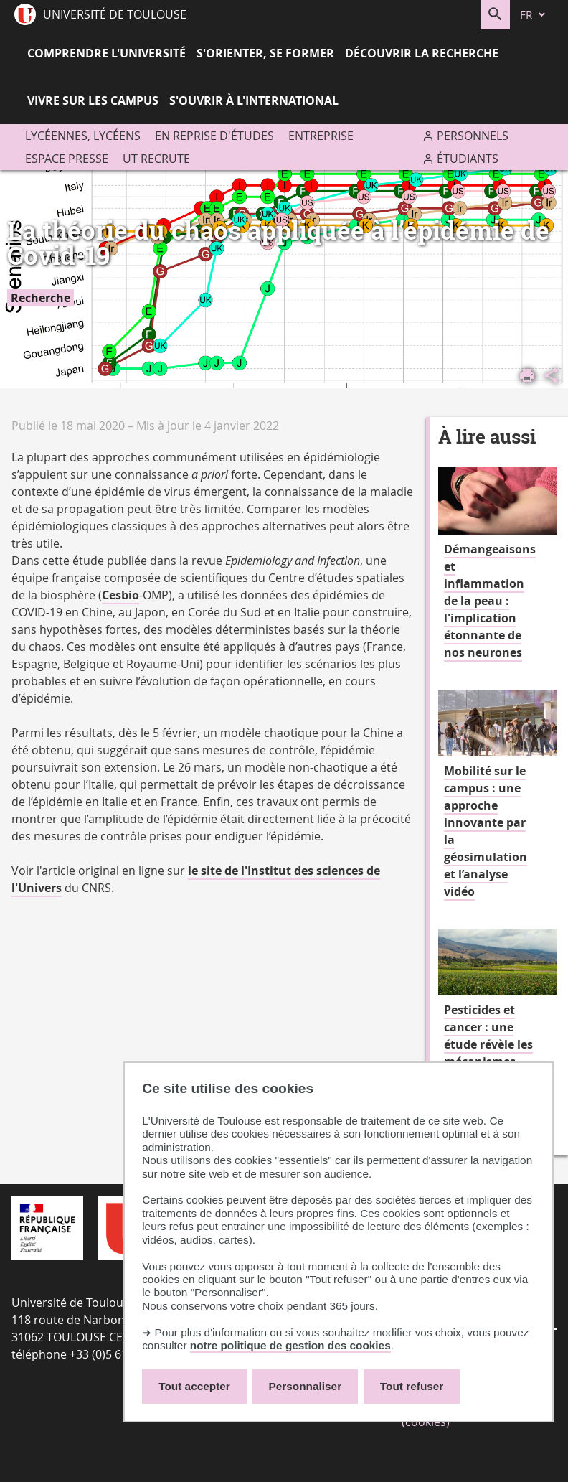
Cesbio (120, 595)
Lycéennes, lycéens (83, 136)
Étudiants (467, 159)
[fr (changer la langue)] (533, 14)
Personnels (472, 136)
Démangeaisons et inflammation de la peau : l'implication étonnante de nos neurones (490, 600)
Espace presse (66, 159)
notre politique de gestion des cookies (290, 1345)
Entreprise (321, 136)
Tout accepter (194, 1386)
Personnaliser (305, 1386)
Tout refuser (411, 1386)
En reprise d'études (214, 136)
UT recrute (156, 159)
